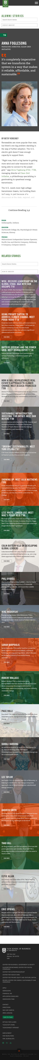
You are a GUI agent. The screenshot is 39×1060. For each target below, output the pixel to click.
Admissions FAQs (8, 999)
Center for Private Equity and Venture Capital (19, 977)
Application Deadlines (10, 996)
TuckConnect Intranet (11, 1027)
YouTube (10, 1043)
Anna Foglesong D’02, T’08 (23, 170)
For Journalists (8, 1038)
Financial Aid (7, 993)
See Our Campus (8, 1010)
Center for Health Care (11, 975)
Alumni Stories (13, 16)
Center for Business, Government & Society (19, 964)
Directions (6, 1007)
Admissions (7, 991)
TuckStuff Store (9, 1025)
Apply (4, 988)
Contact (5, 1004)
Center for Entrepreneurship (14, 972)
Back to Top (19, 1050)
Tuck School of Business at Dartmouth (5, 3)
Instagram (3, 1043)
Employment (7, 1033)
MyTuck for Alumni (9, 1022)
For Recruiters (8, 1036)
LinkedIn (7, 1043)
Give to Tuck (8, 1017)
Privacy (26, 1056)
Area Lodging (7, 1013)
